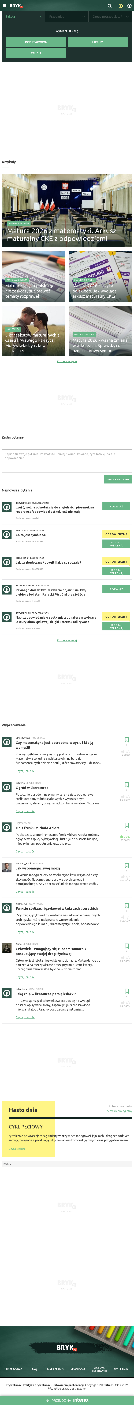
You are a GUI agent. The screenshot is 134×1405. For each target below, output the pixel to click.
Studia (36, 53)
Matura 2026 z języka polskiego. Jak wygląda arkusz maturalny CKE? (95, 291)
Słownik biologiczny (119, 1111)
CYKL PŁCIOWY (26, 1126)
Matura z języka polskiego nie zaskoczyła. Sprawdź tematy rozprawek (30, 291)
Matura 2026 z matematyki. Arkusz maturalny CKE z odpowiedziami (61, 234)
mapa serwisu (56, 1369)
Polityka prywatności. (37, 1385)
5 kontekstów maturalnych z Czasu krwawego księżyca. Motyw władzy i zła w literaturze (32, 343)
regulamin (121, 1369)
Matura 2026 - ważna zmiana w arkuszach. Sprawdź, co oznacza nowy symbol (100, 345)
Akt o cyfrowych (99, 1369)
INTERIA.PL (106, 1385)
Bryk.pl (7, 1164)
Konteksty (13, 329)
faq (34, 1369)
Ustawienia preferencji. (68, 1385)
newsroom (77, 1369)
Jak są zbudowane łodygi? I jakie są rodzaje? (48, 562)
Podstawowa (36, 42)
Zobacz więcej (67, 361)
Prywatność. (14, 1385)
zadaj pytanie (118, 479)
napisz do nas (13, 1369)
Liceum (97, 42)
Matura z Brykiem (19, 223)
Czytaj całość (17, 1148)
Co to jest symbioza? (31, 535)
